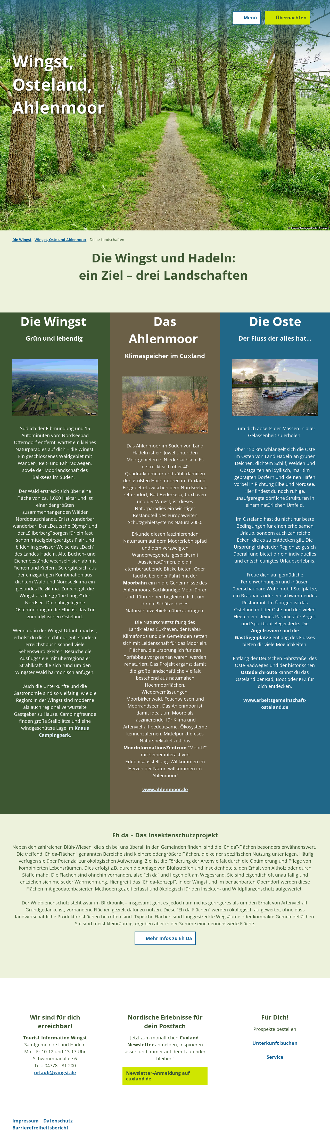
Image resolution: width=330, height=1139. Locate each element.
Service (275, 1057)
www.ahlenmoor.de (165, 789)
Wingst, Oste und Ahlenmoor (60, 239)
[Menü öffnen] (246, 18)
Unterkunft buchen (275, 1043)
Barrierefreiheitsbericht (40, 1128)
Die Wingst (21, 239)
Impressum (25, 1121)
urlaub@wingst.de (55, 1072)
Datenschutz (58, 1121)
